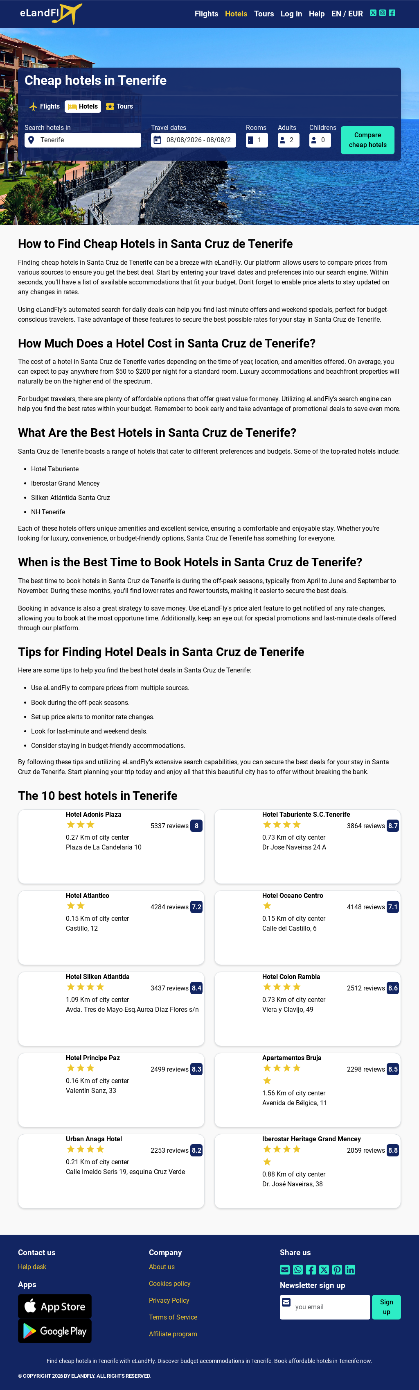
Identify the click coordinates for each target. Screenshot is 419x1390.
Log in (291, 13)
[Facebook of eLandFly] (393, 12)
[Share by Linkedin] (350, 1275)
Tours (264, 13)
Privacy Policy (169, 1300)
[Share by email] (285, 1275)
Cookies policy (170, 1284)
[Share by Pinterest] (337, 1275)
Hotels (236, 13)
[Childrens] (323, 140)
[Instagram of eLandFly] (383, 12)
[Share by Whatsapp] (298, 1275)
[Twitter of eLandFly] (374, 12)
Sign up (386, 1307)
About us (162, 1267)
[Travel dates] (199, 140)
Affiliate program (173, 1334)
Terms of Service (173, 1317)
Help (317, 13)
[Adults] (292, 140)
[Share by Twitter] (324, 1275)
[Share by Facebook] (311, 1275)
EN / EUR (347, 13)
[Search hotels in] (88, 140)
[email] (330, 1307)
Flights (207, 13)
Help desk (32, 1267)
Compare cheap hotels (368, 140)
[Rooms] (260, 140)
